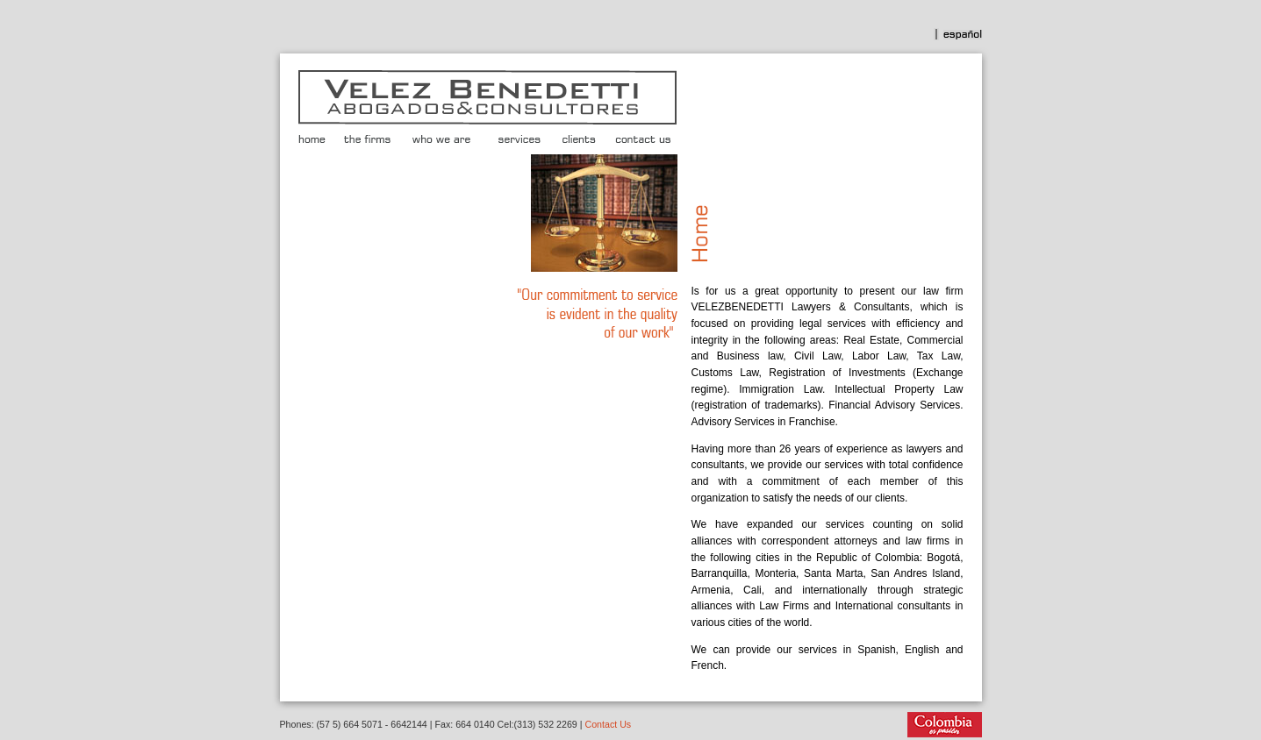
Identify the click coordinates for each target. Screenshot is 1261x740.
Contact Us (607, 724)
